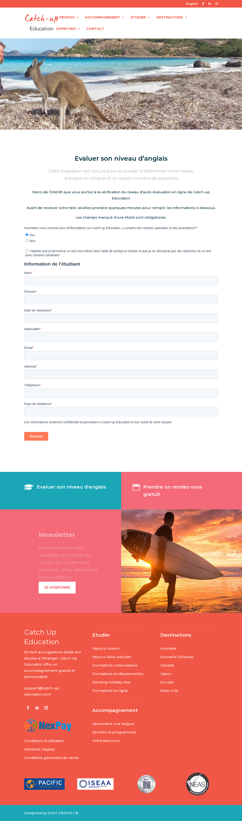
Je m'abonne (57, 587)
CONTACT (95, 29)
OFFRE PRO (66, 29)
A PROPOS (65, 17)
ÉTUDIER (138, 17)
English (192, 3)
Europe (167, 682)
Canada (167, 665)
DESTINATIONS (169, 17)
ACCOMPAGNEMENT (102, 17)
